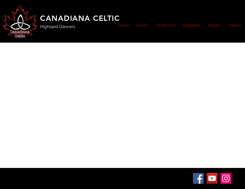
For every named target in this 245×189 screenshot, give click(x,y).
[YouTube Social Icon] (212, 178)
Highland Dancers (57, 26)
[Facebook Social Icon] (198, 178)
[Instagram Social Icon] (225, 178)
